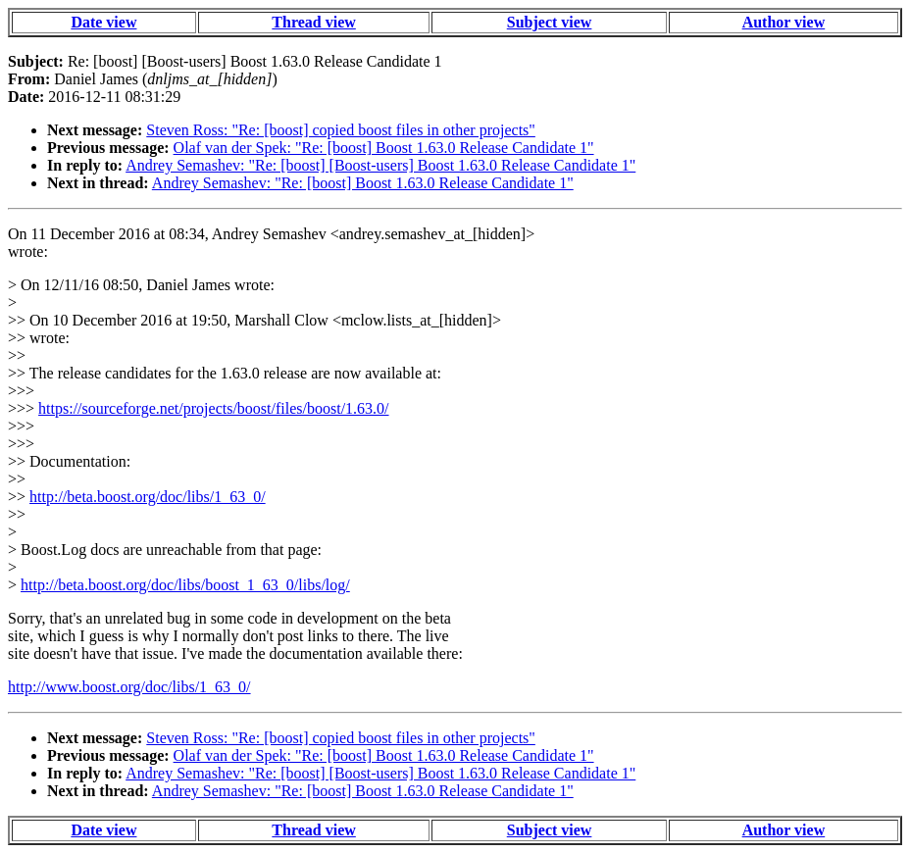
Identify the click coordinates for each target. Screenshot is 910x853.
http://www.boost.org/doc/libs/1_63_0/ (129, 686)
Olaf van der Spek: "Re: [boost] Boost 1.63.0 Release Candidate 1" (384, 147)
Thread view (313, 22)
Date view (103, 22)
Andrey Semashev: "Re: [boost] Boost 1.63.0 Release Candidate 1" (363, 183)
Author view (784, 22)
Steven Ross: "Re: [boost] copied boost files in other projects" (340, 130)
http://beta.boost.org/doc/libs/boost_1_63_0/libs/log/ (185, 585)
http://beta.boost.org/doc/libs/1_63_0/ (147, 496)
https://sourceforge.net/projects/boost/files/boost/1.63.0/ (213, 408)
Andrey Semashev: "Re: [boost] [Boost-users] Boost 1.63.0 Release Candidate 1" (380, 165)
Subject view (549, 22)
